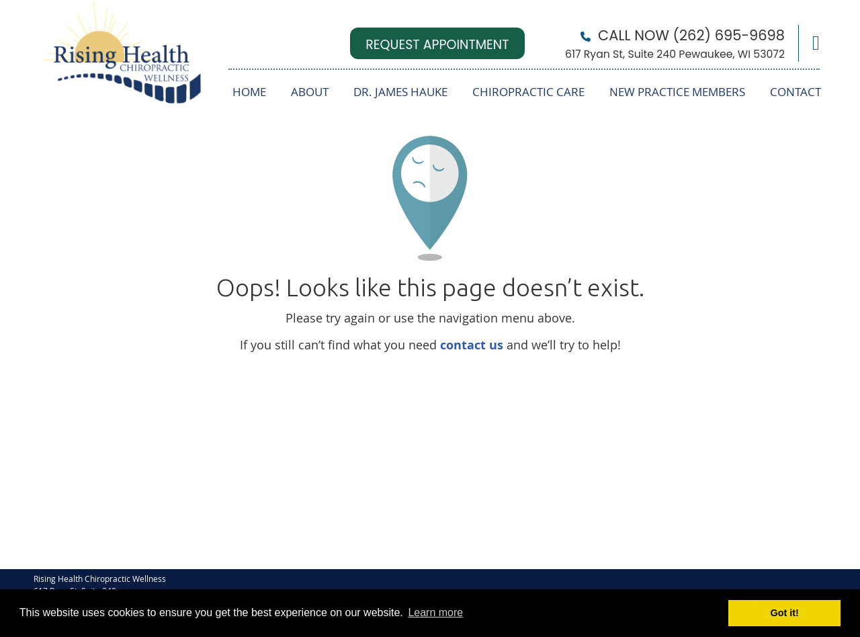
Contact (795, 91)
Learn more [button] (435, 612)
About (310, 91)
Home (249, 91)
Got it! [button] (785, 612)
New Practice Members (677, 91)
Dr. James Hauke (400, 91)
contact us (471, 345)
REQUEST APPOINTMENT (437, 45)
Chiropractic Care (528, 91)
